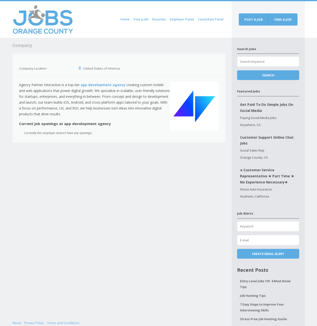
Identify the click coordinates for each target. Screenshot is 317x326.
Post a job (253, 19)
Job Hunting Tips (253, 295)
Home (125, 19)
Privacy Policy (34, 323)
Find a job (282, 19)
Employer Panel (182, 19)
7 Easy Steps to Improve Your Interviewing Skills (262, 307)
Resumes (159, 19)
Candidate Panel (211, 19)
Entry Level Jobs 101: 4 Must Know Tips (265, 284)
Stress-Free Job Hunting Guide (263, 319)
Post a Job (141, 19)
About (16, 323)
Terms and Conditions (63, 323)
